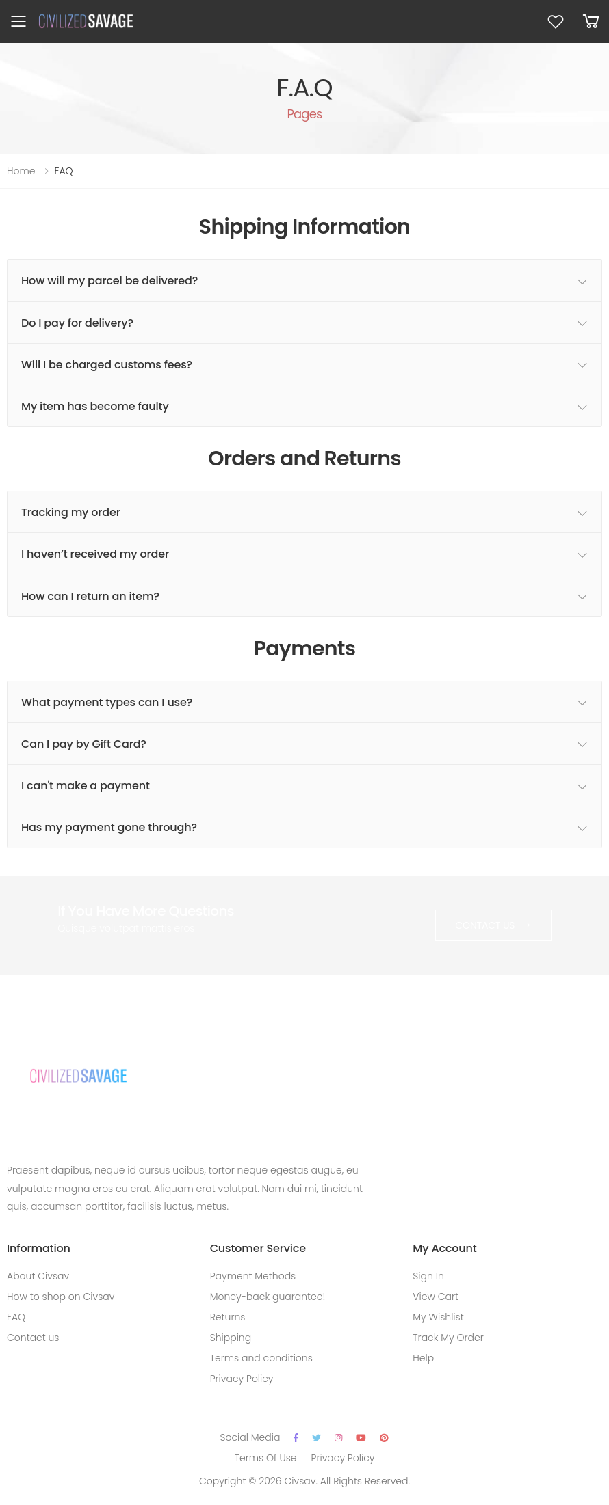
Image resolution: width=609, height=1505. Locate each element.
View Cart (435, 1296)
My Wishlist (438, 1317)
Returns (228, 1317)
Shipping (231, 1337)
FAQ (16, 1317)
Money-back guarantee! (268, 1296)
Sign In (428, 1276)
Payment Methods (253, 1276)
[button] (591, 21)
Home (21, 171)
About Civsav (38, 1276)
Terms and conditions (261, 1358)
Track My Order (448, 1337)
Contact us (33, 1337)
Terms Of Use (266, 1458)
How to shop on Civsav (60, 1296)
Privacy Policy (242, 1378)
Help (423, 1358)
